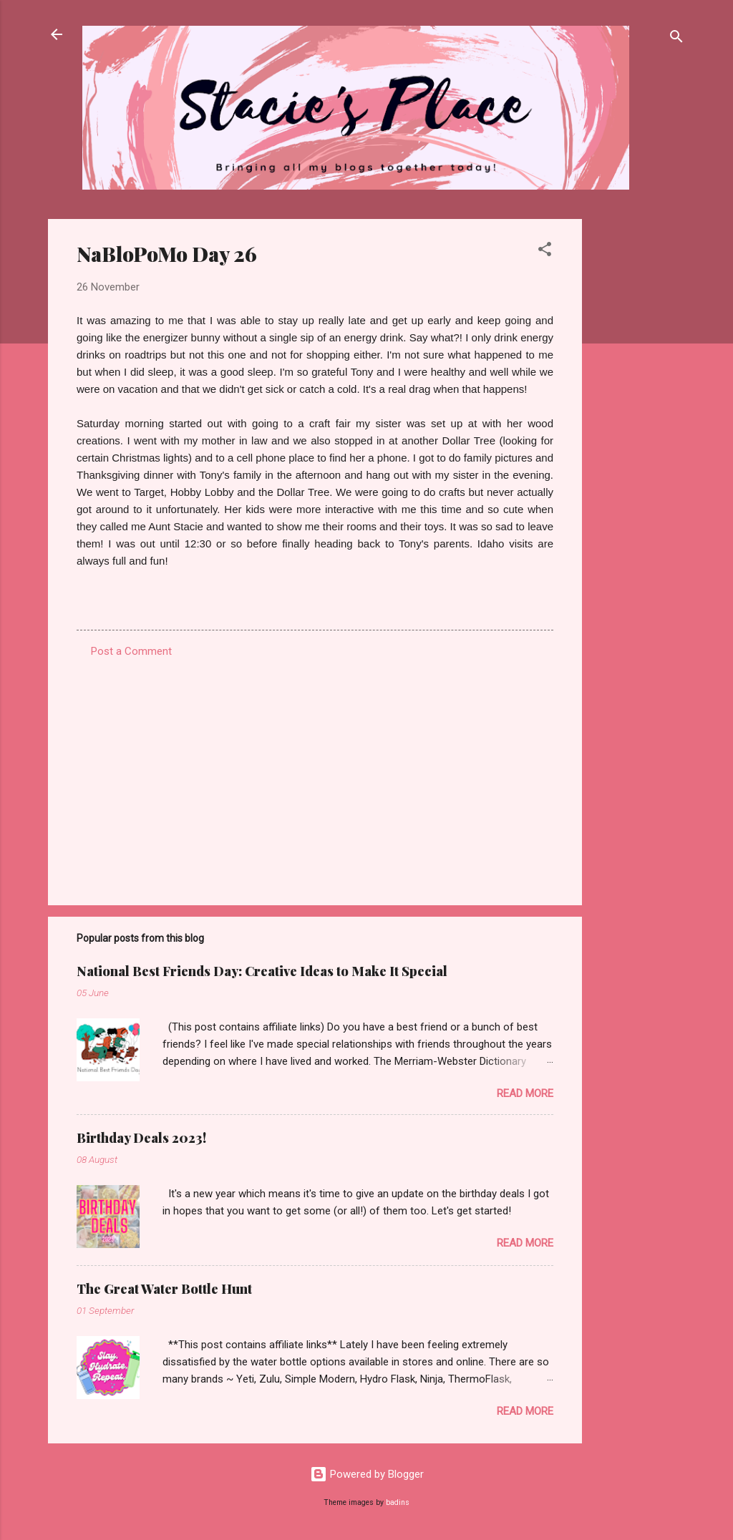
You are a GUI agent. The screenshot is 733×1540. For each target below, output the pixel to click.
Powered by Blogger (367, 1474)
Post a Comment (131, 651)
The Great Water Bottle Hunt (164, 1288)
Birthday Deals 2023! (141, 1137)
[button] (544, 251)
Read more (525, 1093)
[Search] (676, 39)
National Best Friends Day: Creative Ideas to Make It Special (262, 971)
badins (397, 1502)
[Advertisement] (639, 433)
